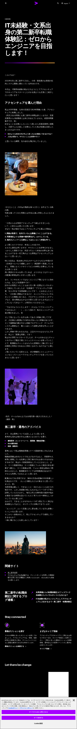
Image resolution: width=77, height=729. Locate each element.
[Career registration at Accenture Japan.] (46, 648)
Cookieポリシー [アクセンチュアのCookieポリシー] (13, 708)
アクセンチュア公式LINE (17, 575)
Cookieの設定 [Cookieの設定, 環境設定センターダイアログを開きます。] (38, 723)
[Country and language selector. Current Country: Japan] (66, 3)
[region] (38, 713)
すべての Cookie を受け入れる (38, 712)
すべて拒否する (38, 717)
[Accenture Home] (36, 3)
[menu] (5, 3)
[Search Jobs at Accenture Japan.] (16, 646)
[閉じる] (74, 700)
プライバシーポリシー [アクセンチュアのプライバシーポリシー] (26, 708)
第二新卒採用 (12, 572)
